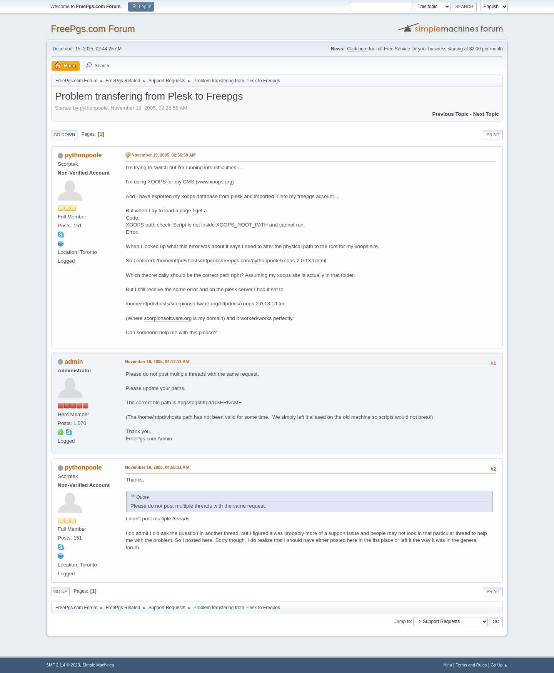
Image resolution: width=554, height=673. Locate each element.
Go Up (60, 591)
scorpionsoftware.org (168, 318)
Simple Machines (98, 665)
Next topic (486, 114)
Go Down (64, 134)
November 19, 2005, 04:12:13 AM (157, 361)
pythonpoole (83, 155)
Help (448, 665)
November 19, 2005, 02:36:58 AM (163, 155)
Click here (357, 49)
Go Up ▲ (499, 665)
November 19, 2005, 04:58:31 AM (157, 467)
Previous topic (450, 114)
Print (492, 134)
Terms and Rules (471, 665)
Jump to (402, 621)
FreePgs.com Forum (93, 28)
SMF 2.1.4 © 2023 (63, 665)
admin (74, 361)
